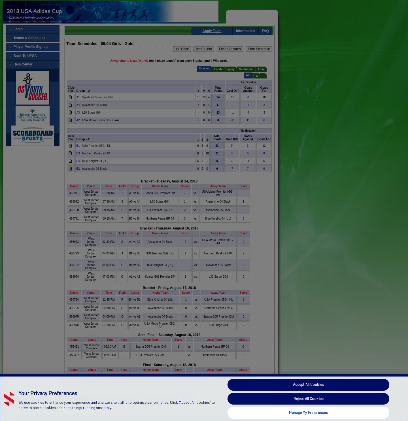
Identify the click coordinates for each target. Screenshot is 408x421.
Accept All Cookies (308, 394)
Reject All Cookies (309, 408)
